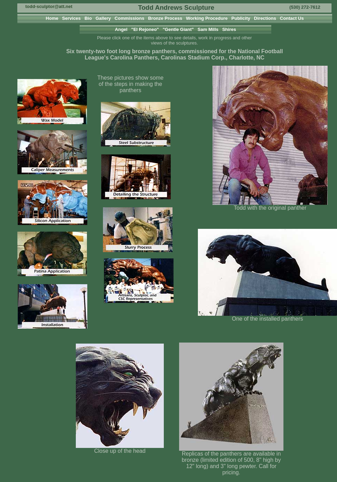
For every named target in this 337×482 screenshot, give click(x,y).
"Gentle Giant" (178, 29)
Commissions (128, 18)
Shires (229, 29)
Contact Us (291, 18)
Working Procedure (206, 18)
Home (53, 18)
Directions (264, 18)
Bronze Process (164, 18)
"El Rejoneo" (145, 29)
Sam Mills (208, 29)
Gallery (102, 18)
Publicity (240, 18)
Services (71, 18)
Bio (87, 18)
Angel (121, 29)
